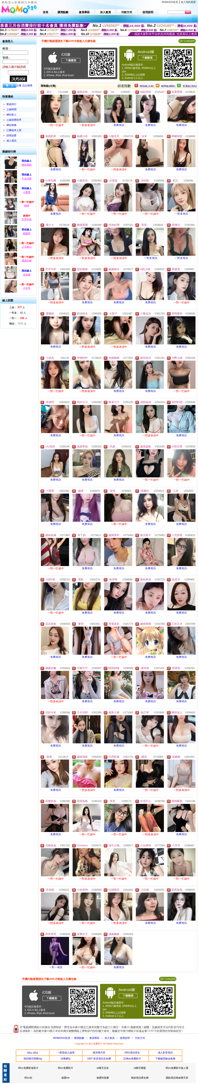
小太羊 (26, 288)
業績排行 (11, 104)
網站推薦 (11, 125)
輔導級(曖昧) (168, 86)
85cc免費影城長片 (28, 1068)
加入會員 (110, 1038)
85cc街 (28, 1077)
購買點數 (79, 1038)
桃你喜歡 (27, 164)
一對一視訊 (56, 967)
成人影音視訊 (165, 1052)
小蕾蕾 (26, 192)
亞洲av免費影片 (132, 1058)
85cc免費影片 (65, 1068)
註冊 (18, 85)
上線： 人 (17, 307)
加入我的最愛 (188, 2)
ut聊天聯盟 (140, 1068)
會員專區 (94, 1038)
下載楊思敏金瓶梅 (165, 1058)
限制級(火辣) (147, 86)
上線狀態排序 (13, 119)
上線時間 (11, 109)
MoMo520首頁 (170, 2)
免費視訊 (119, 125)
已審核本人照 (13, 130)
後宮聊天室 (99, 1052)
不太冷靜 (27, 178)
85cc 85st (32, 1052)
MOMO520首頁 (61, 1038)
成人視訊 (11, 140)
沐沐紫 (26, 274)
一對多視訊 (181, 213)
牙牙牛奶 (27, 219)
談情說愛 (11, 135)
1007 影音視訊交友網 (99, 1058)
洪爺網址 (66, 1058)
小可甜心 (27, 246)
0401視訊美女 (132, 1052)
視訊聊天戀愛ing (33, 1058)
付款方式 (140, 1038)
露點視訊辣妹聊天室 (177, 1077)
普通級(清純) (190, 86)
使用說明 (125, 1038)
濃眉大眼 (27, 260)
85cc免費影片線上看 (177, 1068)
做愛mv (65, 1077)
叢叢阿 (26, 233)
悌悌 (26, 205)
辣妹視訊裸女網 (139, 1077)
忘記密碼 (27, 85)
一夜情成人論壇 (65, 1052)
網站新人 (11, 114)
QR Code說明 (187, 41)
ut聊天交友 (103, 1068)
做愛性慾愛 (103, 1077)
